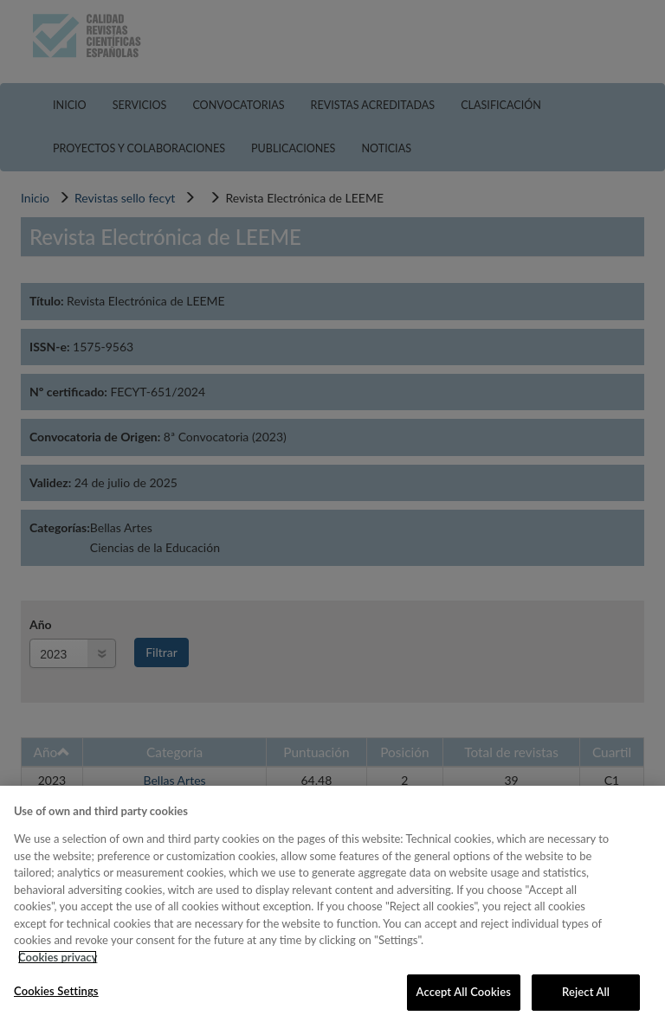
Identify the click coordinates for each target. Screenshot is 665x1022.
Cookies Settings (56, 991)
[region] (332, 904)
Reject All (586, 992)
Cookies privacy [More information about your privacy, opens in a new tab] (57, 957)
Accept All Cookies (463, 992)
